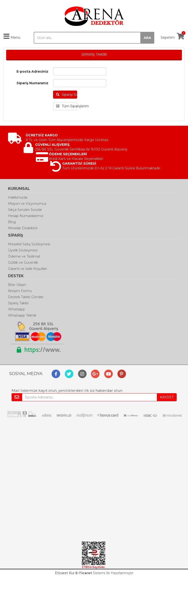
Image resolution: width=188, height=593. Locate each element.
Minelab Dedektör (23, 228)
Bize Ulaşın (17, 285)
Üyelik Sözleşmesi (23, 250)
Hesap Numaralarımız (25, 216)
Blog (12, 222)
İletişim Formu (20, 291)
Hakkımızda (17, 197)
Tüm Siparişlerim (66, 106)
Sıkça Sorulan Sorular (25, 210)
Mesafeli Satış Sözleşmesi (29, 244)
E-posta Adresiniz (32, 71)
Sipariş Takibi (18, 303)
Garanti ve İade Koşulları (27, 269)
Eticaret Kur (65, 573)
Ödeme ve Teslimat (24, 256)
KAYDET (167, 397)
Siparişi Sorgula (66, 94)
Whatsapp (16, 309)
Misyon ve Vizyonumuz (27, 203)
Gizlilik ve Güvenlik (23, 262)
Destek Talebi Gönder (26, 297)
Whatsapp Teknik (22, 315)
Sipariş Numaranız (32, 83)
